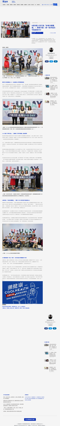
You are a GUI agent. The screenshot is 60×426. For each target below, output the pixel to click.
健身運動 (22, 4)
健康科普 (15, 4)
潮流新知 (38, 4)
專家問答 (4, 4)
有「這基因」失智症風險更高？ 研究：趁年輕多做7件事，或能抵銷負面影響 (54, 87)
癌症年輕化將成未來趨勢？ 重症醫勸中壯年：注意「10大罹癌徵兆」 (14, 306)
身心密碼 (29, 4)
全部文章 (51, 57)
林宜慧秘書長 (33, 398)
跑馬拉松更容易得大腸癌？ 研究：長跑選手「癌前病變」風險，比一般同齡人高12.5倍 (53, 80)
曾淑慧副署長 (40, 398)
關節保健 (18, 4)
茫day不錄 (26, 398)
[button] (47, 61)
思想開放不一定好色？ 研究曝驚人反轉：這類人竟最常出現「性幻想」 (53, 102)
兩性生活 (32, 4)
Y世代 (37, 398)
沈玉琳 (30, 398)
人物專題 (7, 4)
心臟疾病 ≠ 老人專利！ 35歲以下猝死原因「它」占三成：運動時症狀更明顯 (54, 95)
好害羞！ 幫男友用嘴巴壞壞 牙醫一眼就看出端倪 (12, 411)
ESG (35, 4)
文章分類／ (33, 22)
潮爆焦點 (11, 4)
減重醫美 (25, 4)
